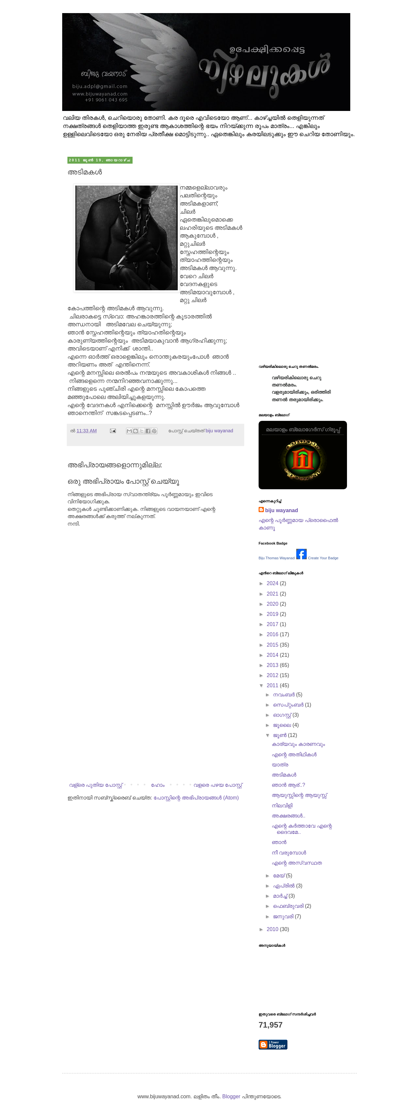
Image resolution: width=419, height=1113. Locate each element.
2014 (273, 655)
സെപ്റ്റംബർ (289, 705)
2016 (273, 634)
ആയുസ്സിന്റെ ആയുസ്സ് (299, 795)
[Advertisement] (155, 725)
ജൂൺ (280, 735)
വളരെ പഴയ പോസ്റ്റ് (217, 785)
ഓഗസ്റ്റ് (282, 715)
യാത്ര (280, 764)
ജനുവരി (284, 916)
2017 (273, 624)
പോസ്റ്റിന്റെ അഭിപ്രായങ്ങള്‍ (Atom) (196, 797)
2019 (273, 614)
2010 (273, 929)
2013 (273, 665)
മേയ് (279, 875)
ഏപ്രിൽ (284, 886)
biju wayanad (281, 510)
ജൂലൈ (282, 725)
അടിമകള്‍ (284, 775)
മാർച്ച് (280, 896)
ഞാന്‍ (279, 842)
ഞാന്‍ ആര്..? (288, 785)
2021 (273, 594)
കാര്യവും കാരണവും (298, 744)
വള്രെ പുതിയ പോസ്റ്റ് (95, 785)
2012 (273, 675)
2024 (273, 583)
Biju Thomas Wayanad (277, 558)
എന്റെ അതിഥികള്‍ (294, 754)
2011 (273, 685)
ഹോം (158, 785)
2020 (273, 604)
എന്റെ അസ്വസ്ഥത (297, 863)
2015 (273, 645)
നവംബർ (284, 694)
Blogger (231, 1096)
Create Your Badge (323, 558)
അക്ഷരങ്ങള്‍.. (288, 815)
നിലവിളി (282, 805)
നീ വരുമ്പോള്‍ (289, 852)
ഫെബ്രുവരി (289, 906)
